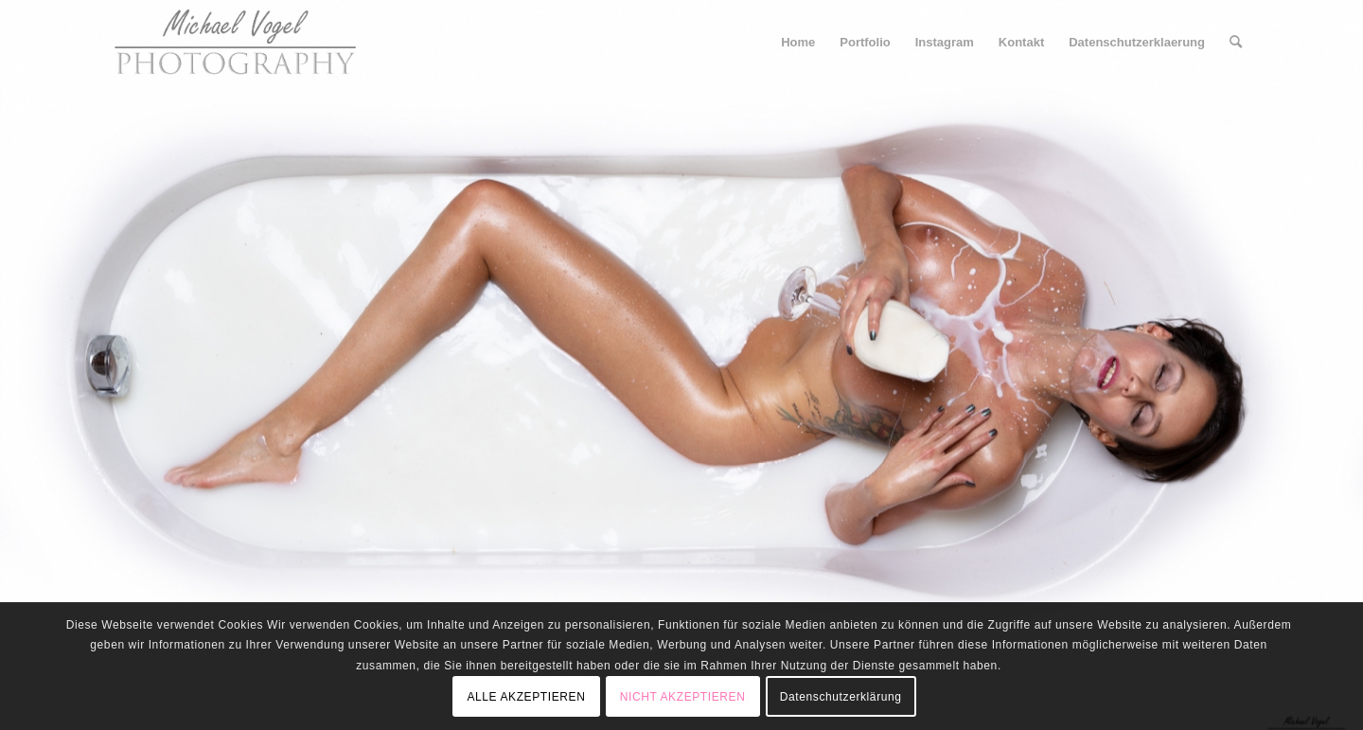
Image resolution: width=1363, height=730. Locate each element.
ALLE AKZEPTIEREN (526, 696)
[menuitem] (798, 42)
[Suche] (1235, 42)
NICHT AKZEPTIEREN (683, 696)
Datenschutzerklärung (841, 696)
